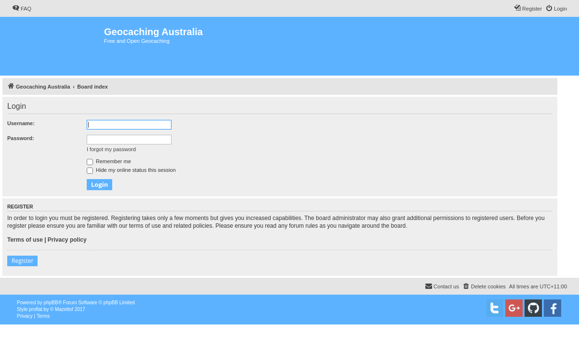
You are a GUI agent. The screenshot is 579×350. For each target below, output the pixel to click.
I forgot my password (111, 149)
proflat (35, 309)
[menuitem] (21, 8)
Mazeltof (64, 309)
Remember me (109, 161)
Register (22, 261)
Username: (21, 123)
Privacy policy (67, 239)
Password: (20, 138)
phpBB (51, 302)
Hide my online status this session (131, 170)
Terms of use (25, 239)
